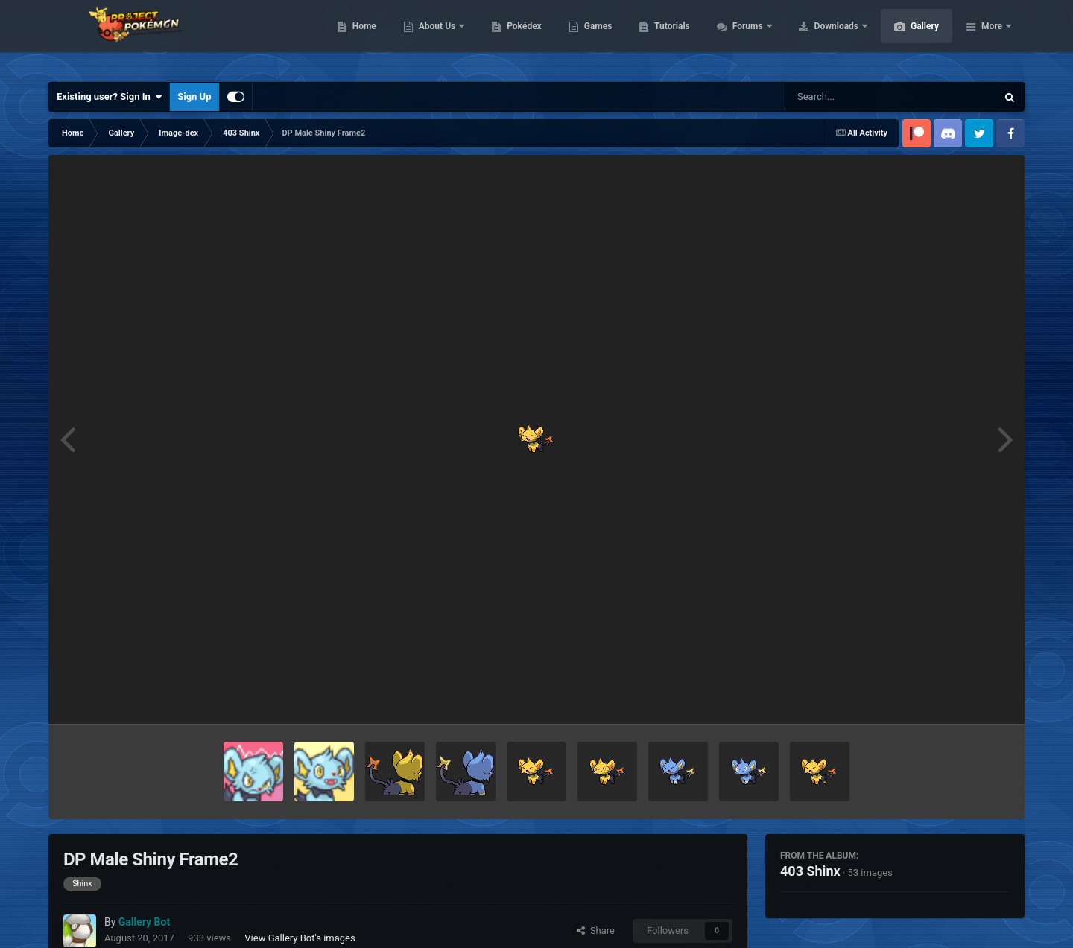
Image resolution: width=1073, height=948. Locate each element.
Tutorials (742, 37)
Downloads (908, 37)
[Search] (853, 97)
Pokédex (594, 37)
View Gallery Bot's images (299, 938)
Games (668, 37)
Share (596, 930)
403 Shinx (810, 871)
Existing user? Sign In (109, 97)
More (991, 37)
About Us (508, 37)
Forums (819, 37)
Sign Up (194, 96)
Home (435, 37)
